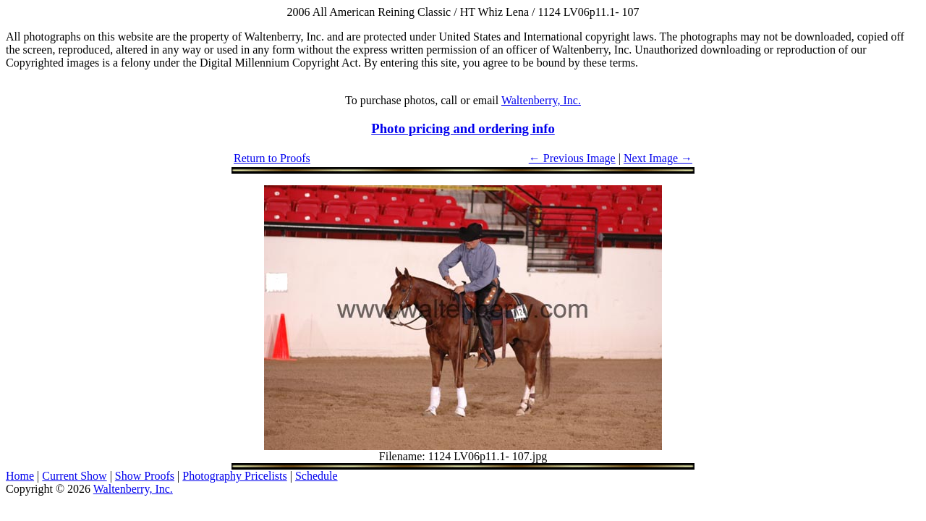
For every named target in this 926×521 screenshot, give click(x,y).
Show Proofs (144, 476)
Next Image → (658, 158)
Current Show (74, 476)
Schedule (316, 476)
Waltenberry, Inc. (541, 100)
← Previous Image (572, 158)
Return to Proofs (272, 158)
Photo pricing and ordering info (463, 128)
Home (20, 476)
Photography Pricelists (234, 476)
